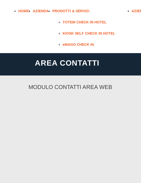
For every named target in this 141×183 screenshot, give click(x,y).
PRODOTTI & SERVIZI (70, 11)
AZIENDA (41, 11)
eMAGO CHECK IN (78, 44)
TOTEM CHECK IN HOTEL (85, 22)
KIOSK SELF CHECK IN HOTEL (89, 33)
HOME (23, 11)
